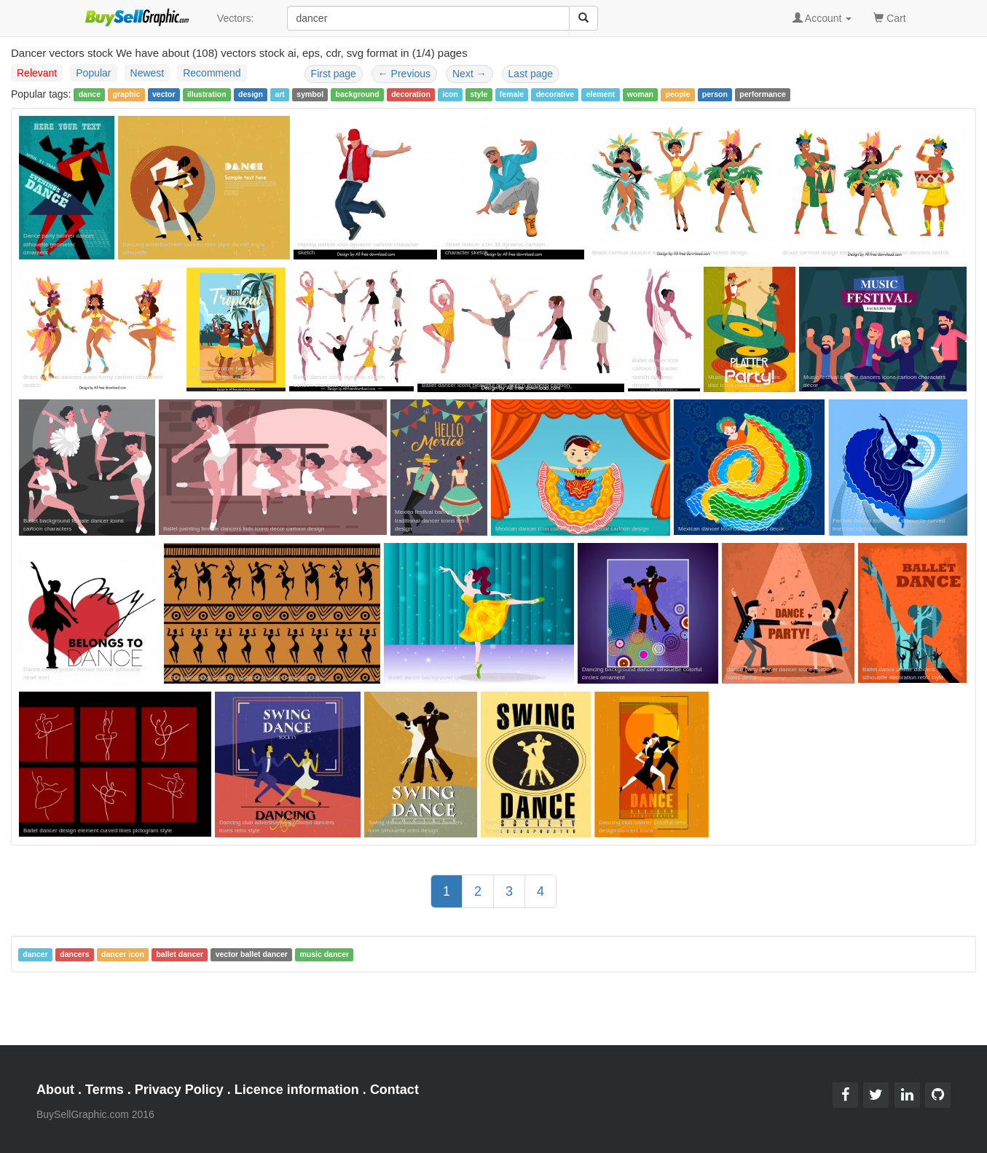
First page (333, 73)
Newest (147, 73)
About (55, 1089)
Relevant (37, 73)
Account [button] (822, 18)
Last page (531, 73)
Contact (394, 1089)
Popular (93, 73)
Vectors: (235, 18)
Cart (889, 17)
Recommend (211, 73)
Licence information (297, 1089)
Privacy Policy (179, 1089)
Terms (104, 1089)
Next (469, 73)
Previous (404, 73)
